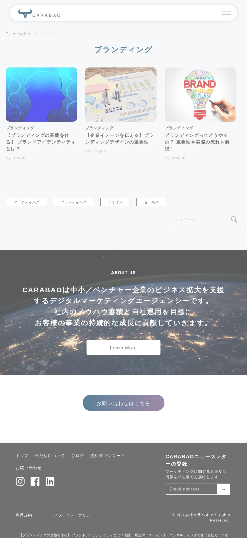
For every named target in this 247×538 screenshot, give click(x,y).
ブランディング (74, 202)
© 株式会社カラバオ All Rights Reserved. (201, 517)
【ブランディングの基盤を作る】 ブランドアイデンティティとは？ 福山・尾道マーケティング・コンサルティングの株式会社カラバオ (123, 535)
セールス (151, 202)
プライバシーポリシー (74, 515)
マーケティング (26, 202)
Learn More (123, 347)
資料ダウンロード (107, 456)
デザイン (115, 202)
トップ (22, 456)
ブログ (77, 456)
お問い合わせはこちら (123, 403)
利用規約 (24, 515)
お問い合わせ (29, 468)
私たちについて (50, 456)
